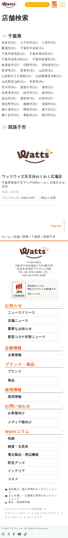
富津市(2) (8, 70)
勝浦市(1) (8, 48)
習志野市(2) (10, 103)
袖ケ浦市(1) (10, 109)
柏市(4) (47, 92)
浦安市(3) (26, 98)
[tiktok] (25, 534)
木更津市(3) (10, 92)
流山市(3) (8, 98)
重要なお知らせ (20, 329)
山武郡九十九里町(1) (16, 76)
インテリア (16, 471)
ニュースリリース (21, 312)
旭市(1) (47, 87)
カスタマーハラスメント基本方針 (23, 509)
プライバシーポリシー (17, 513)
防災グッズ (16, 463)
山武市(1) (45, 70)
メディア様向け (20, 422)
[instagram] (3, 534)
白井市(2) (45, 98)
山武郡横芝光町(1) (48, 76)
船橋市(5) (29, 103)
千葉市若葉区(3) (43, 59)
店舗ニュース (18, 320)
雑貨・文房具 (18, 446)
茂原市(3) (48, 103)
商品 (11, 380)
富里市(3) (26, 70)
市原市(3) (35, 81)
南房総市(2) (10, 64)
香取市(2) (29, 115)
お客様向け (16, 413)
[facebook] (14, 534)
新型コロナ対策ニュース (26, 337)
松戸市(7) (29, 92)
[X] (8, 534)
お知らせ (13, 305)
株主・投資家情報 (19, 502)
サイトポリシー (13, 517)
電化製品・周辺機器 (23, 454)
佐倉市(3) (8, 42)
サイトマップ (34, 517)
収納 (11, 438)
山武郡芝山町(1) (13, 81)
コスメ (13, 479)
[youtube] (19, 534)
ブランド (14, 371)
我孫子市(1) (28, 87)
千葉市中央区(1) (31, 48)
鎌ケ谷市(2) (10, 115)
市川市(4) (8, 87)
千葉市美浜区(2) (40, 53)
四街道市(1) (50, 64)
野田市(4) (29, 109)
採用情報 (13, 390)
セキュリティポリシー (46, 513)
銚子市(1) (48, 109)
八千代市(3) (28, 42)
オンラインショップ (39, 4)
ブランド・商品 (20, 364)
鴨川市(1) (48, 115)
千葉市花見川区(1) (14, 59)
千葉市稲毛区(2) (13, 53)
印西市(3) (29, 64)
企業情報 (13, 348)
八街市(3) (48, 42)
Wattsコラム (17, 431)
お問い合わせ (17, 406)
